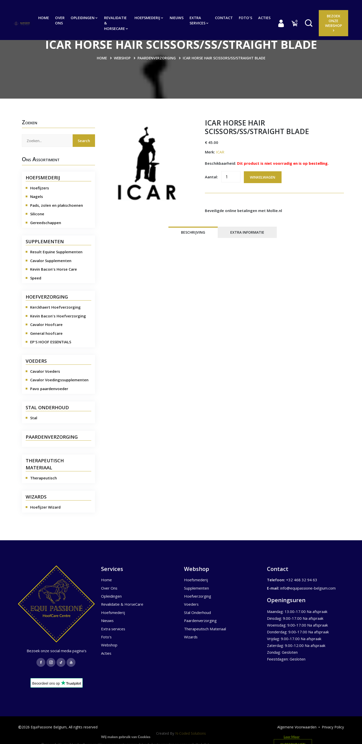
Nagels (36, 196)
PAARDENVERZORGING (52, 436)
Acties (264, 17)
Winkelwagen (263, 177)
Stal (33, 417)
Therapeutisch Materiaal (205, 628)
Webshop (122, 58)
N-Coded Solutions (190, 733)
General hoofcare (46, 333)
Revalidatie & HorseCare (116, 23)
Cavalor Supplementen (50, 260)
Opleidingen (84, 17)
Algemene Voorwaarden (296, 727)
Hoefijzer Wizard (45, 507)
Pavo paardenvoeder (49, 388)
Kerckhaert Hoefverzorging (55, 307)
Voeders (191, 604)
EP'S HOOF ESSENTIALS (50, 341)
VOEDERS (36, 360)
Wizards (191, 636)
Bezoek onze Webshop (333, 23)
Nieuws (177, 17)
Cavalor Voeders (45, 371)
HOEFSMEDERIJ (43, 177)
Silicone (37, 213)
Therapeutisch (43, 477)
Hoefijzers (39, 187)
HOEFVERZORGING (47, 297)
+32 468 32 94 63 (301, 579)
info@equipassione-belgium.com (308, 587)
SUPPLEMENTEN (45, 241)
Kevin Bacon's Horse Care (53, 269)
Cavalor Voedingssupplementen (59, 379)
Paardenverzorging (157, 58)
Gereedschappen (45, 222)
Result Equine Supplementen (56, 251)
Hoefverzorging (198, 596)
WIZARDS (36, 496)
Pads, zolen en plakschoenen (56, 205)
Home (43, 17)
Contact (224, 17)
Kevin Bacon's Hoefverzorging (58, 315)
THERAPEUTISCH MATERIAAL (45, 463)
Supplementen (196, 587)
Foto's (245, 17)
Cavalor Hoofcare (46, 324)
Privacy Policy (333, 727)
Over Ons (60, 20)
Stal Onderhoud (197, 612)
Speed (35, 277)
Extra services (199, 20)
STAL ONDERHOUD (47, 407)
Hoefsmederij (149, 17)
